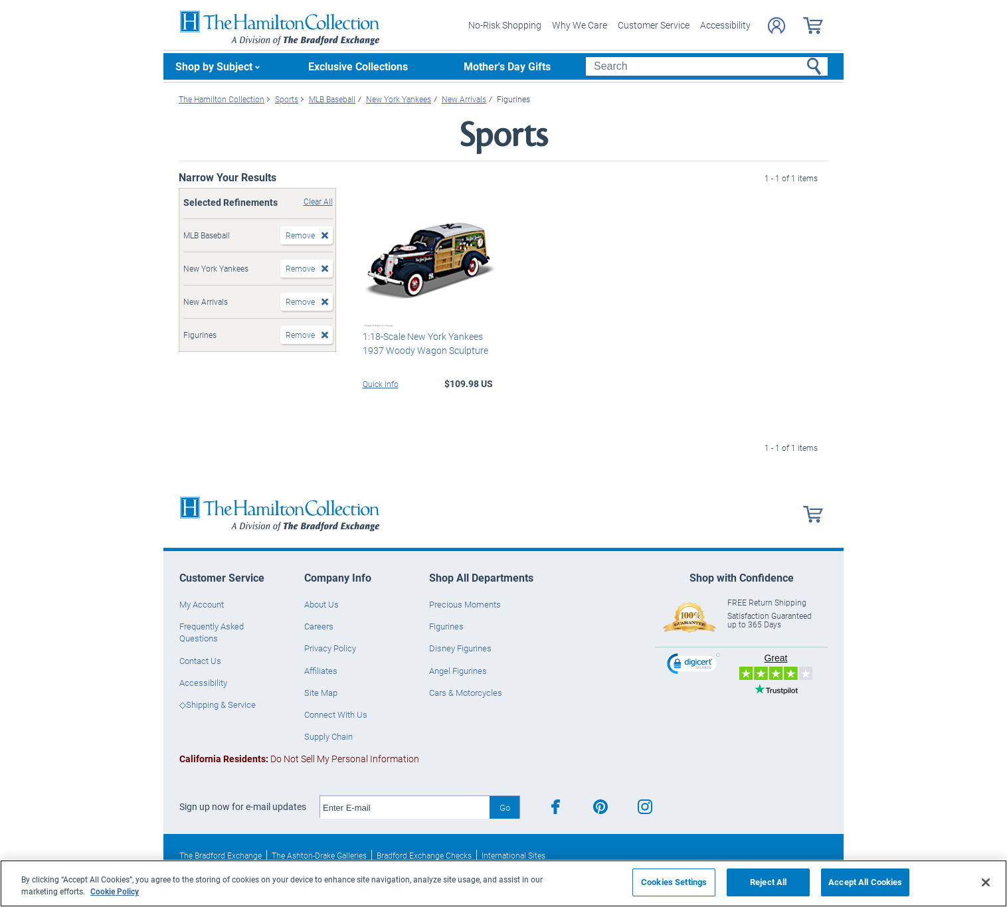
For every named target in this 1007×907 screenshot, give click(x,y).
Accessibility (725, 25)
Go (505, 807)
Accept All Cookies (865, 882)
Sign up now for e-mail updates (242, 806)
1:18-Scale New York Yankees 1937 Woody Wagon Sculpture (425, 343)
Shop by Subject (213, 66)
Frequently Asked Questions (211, 632)
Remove (300, 235)
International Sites (513, 855)
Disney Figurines (460, 648)
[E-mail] (405, 807)
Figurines (446, 626)
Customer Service (653, 25)
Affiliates (320, 671)
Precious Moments (465, 604)
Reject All (768, 882)
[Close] (985, 882)
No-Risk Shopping (504, 25)
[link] (693, 666)
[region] (503, 883)
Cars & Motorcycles (465, 693)
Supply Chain (328, 736)
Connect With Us (335, 714)
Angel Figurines (458, 671)
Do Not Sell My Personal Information (299, 758)
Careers (318, 626)
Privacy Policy (330, 648)
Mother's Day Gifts (507, 66)
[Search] (706, 66)
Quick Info (381, 383)
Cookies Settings (674, 882)
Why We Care (579, 25)
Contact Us (200, 661)
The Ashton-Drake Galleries (319, 855)
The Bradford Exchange (220, 855)
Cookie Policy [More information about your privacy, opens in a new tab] (114, 891)
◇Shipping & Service (217, 704)
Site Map (320, 693)
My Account (201, 604)
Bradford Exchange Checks (424, 855)
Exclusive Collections (358, 66)
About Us (321, 604)
